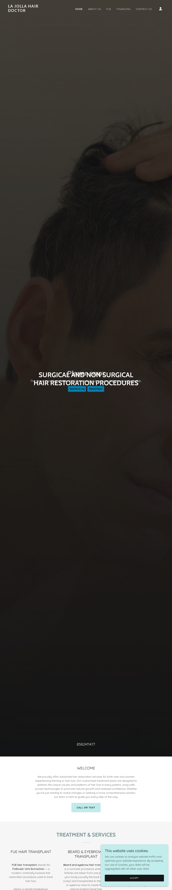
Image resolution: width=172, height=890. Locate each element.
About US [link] (94, 9)
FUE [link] (108, 9)
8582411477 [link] (86, 744)
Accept (134, 878)
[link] (30, 11)
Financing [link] (124, 9)
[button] (160, 8)
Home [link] (79, 9)
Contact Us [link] (144, 9)
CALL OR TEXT (86, 807)
